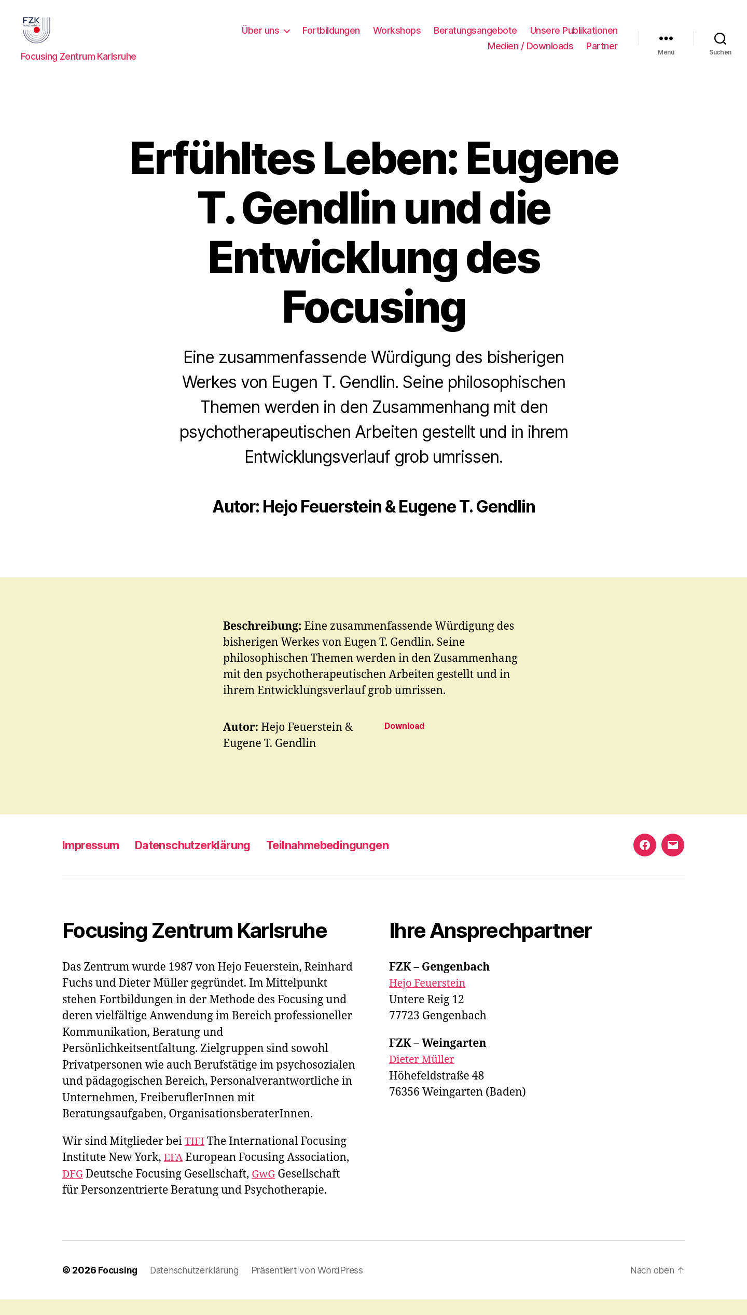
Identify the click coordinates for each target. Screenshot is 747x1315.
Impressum (94, 860)
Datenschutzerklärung (207, 860)
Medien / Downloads (530, 53)
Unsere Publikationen (574, 38)
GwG (265, 1190)
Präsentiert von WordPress (312, 1285)
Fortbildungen (331, 38)
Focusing (118, 1285)
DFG (73, 1190)
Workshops (397, 38)
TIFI (195, 1157)
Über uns (260, 38)
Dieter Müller (424, 1075)
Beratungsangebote (475, 38)
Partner (602, 53)
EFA (174, 1173)
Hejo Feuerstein (430, 999)
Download (406, 742)
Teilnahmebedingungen (354, 860)
